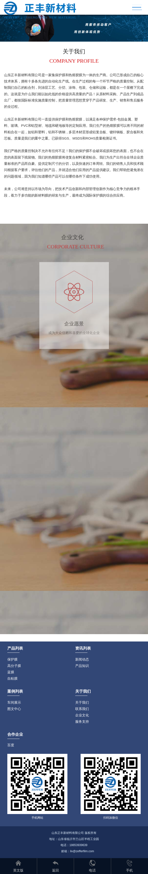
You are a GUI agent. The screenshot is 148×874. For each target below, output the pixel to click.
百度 (10, 745)
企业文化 (82, 715)
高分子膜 (14, 666)
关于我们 (82, 702)
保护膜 (12, 659)
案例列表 (15, 691)
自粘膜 (12, 678)
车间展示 (14, 702)
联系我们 (82, 709)
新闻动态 (82, 659)
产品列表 (15, 648)
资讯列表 (83, 648)
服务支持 (82, 721)
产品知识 (82, 666)
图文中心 (14, 709)
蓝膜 (10, 672)
